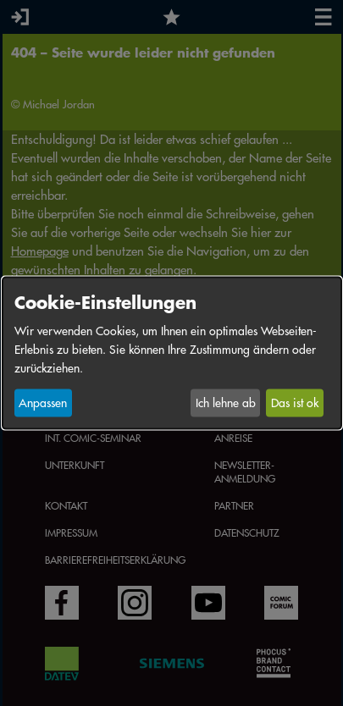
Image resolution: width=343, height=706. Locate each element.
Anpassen (43, 403)
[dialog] (172, 353)
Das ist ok (294, 403)
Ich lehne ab (226, 403)
